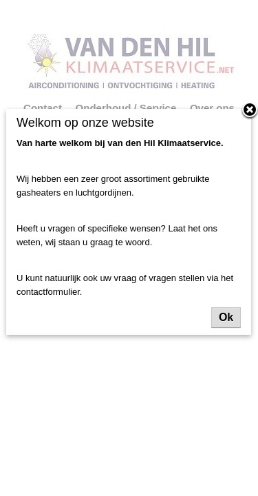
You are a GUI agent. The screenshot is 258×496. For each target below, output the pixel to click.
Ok (226, 317)
